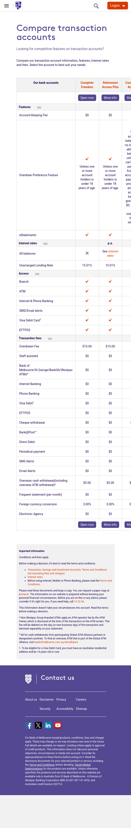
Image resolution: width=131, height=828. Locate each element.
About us (31, 699)
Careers (81, 699)
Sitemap (81, 708)
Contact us (57, 677)
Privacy (61, 699)
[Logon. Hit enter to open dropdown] (117, 5)
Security (45, 708)
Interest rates (35, 577)
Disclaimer (47, 699)
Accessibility (64, 708)
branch (25, 594)
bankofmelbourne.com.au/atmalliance (56, 642)
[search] (97, 6)
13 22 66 (79, 601)
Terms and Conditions (41, 764)
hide (39, 107)
